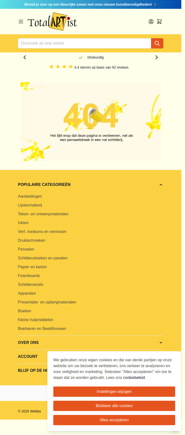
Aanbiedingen (30, 196)
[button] (90, 185)
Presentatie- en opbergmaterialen (47, 302)
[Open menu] (21, 21)
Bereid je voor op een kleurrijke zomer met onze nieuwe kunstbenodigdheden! (90, 4)
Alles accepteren (114, 420)
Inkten (23, 223)
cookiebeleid (134, 377)
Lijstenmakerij (30, 205)
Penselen (26, 249)
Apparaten (27, 293)
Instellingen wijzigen (114, 391)
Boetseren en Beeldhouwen (42, 328)
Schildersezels (30, 284)
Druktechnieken (31, 240)
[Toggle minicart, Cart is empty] (159, 21)
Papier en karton (32, 267)
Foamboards (29, 276)
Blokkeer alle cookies (114, 406)
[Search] (157, 43)
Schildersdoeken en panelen (43, 258)
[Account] (151, 21)
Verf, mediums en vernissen (42, 232)
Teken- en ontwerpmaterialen (43, 214)
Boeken (24, 311)
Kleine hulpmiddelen (35, 320)
